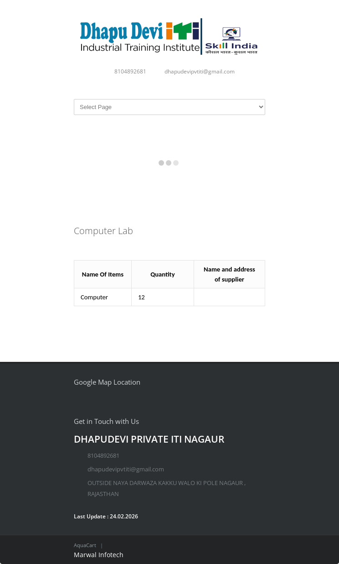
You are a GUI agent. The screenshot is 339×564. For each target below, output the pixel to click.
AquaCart (85, 545)
